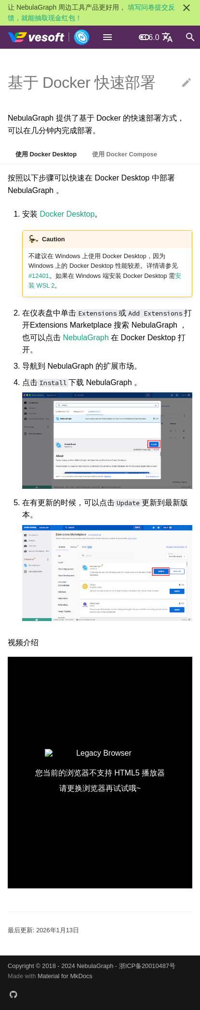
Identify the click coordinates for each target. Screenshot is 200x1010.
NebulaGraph (87, 337)
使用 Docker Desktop (46, 154)
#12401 (38, 275)
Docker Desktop (67, 214)
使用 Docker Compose (124, 154)
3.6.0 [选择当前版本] (151, 37)
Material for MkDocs (65, 976)
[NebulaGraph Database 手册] (49, 37)
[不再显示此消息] (186, 8)
